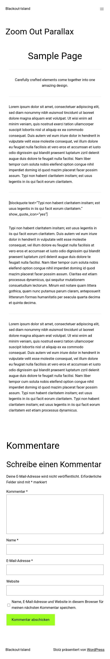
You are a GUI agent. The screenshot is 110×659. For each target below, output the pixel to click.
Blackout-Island (18, 9)
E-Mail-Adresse (19, 561)
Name (12, 540)
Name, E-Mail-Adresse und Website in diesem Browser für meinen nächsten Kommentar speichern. (57, 605)
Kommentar (17, 491)
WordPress (95, 650)
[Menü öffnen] (101, 9)
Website (12, 581)
